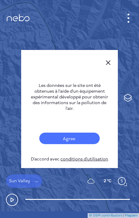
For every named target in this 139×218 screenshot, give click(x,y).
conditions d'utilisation (84, 159)
